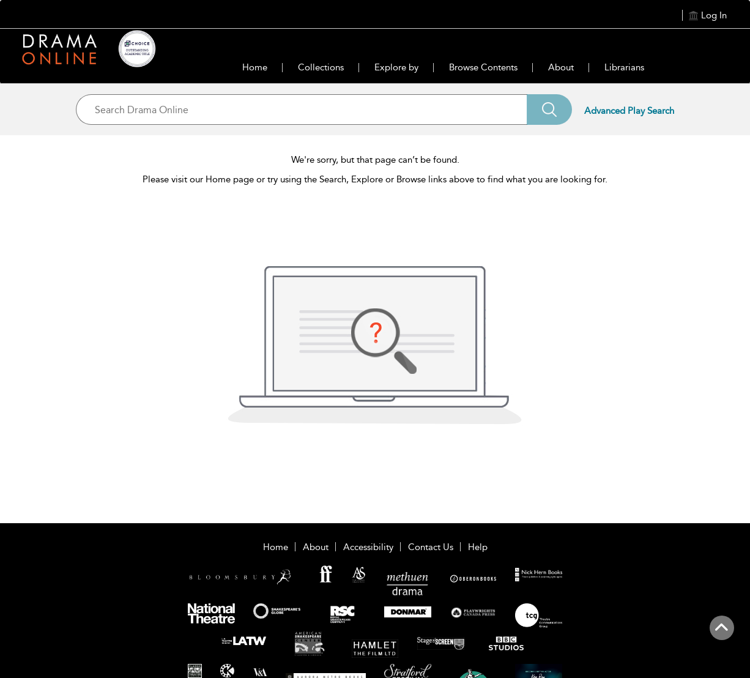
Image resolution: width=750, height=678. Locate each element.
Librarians (624, 67)
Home (254, 67)
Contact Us (430, 547)
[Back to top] (721, 635)
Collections (321, 67)
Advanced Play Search (629, 110)
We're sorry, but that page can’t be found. (375, 159)
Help (478, 547)
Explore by (396, 67)
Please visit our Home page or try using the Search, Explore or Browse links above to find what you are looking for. (375, 179)
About (561, 67)
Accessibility (368, 547)
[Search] (549, 109)
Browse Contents (483, 67)
